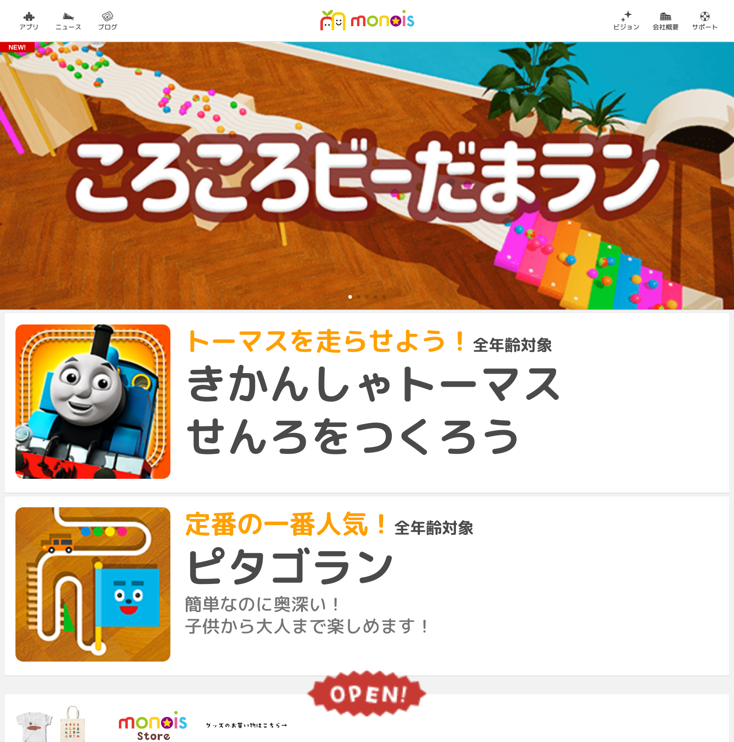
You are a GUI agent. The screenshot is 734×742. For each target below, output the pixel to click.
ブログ (107, 26)
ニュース (68, 26)
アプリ (29, 26)
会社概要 (666, 26)
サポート (705, 26)
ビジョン (626, 26)
